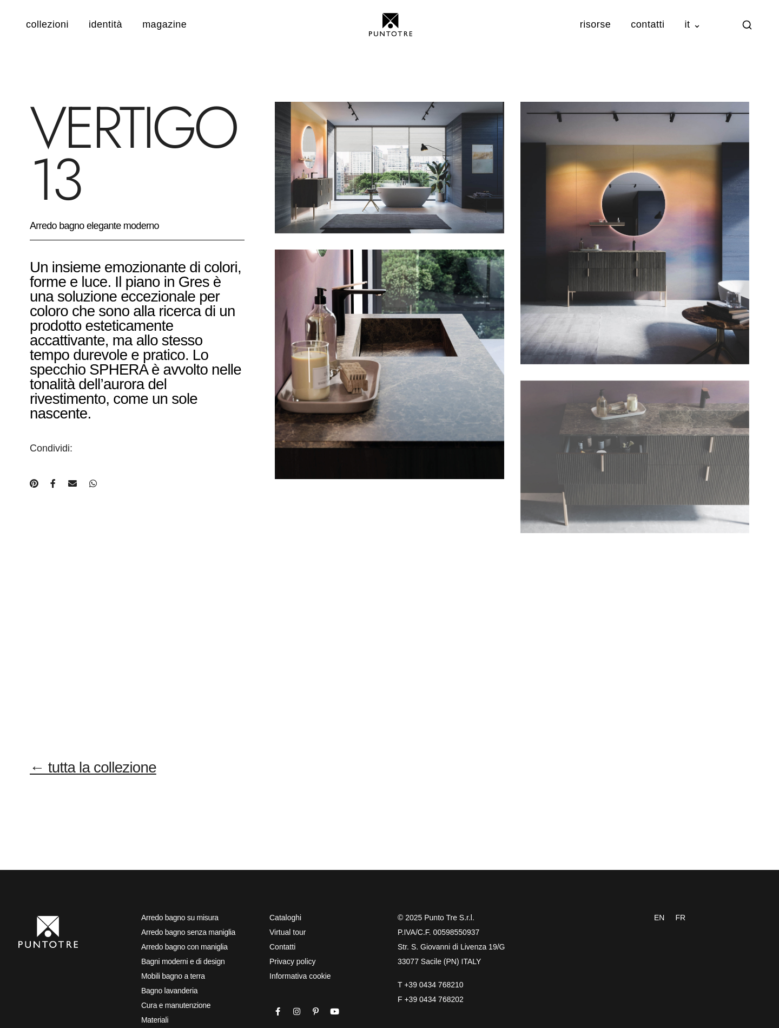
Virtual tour (287, 932)
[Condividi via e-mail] (72, 483)
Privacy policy (292, 961)
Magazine (164, 24)
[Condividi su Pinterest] (34, 483)
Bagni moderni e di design (183, 961)
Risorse (595, 24)
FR (680, 917)
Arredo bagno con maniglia (184, 946)
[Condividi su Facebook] (53, 483)
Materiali (154, 1020)
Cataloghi (285, 917)
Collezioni (47, 24)
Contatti (647, 24)
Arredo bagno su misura (180, 917)
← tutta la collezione (93, 767)
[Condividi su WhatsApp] (93, 483)
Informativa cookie (300, 976)
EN (659, 917)
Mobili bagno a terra (173, 976)
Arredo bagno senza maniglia (188, 932)
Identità (105, 24)
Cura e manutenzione (175, 1005)
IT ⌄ (692, 24)
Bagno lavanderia (169, 990)
